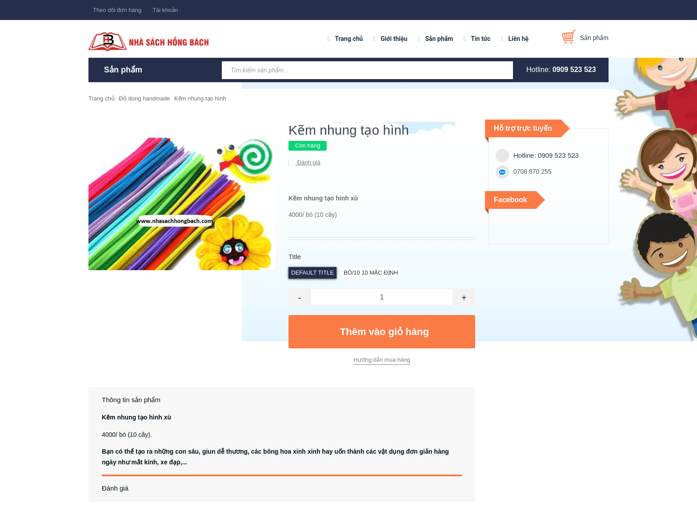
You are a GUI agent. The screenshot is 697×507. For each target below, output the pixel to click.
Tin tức (480, 38)
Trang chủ (349, 38)
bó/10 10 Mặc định (371, 272)
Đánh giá (308, 162)
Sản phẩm (439, 38)
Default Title (312, 272)
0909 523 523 (574, 69)
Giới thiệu (394, 38)
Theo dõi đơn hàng (117, 10)
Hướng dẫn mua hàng (381, 359)
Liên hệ (518, 38)
